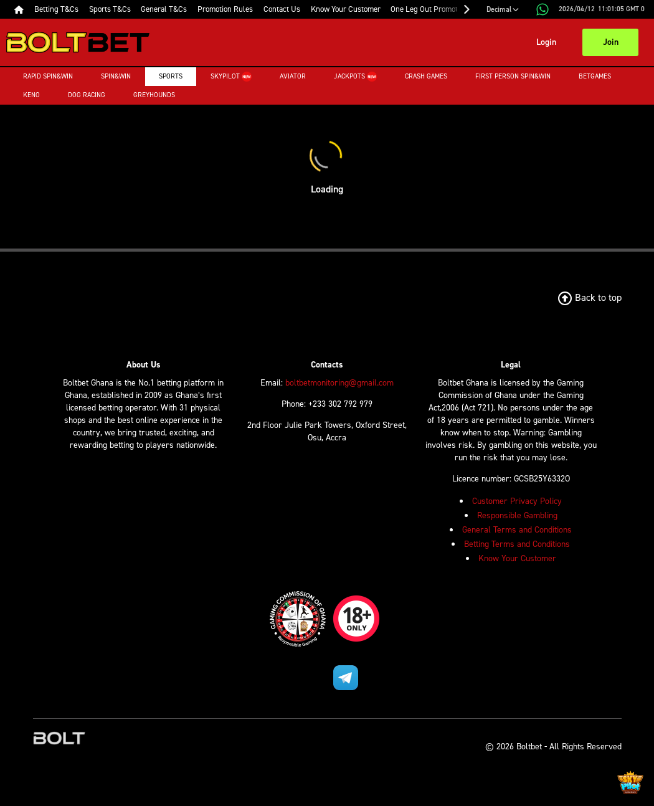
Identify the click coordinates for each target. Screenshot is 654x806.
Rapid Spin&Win (48, 76)
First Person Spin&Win (513, 76)
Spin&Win (116, 76)
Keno (31, 95)
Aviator (293, 76)
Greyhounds (154, 95)
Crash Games (426, 76)
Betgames (595, 76)
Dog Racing (86, 95)
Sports (170, 76)
